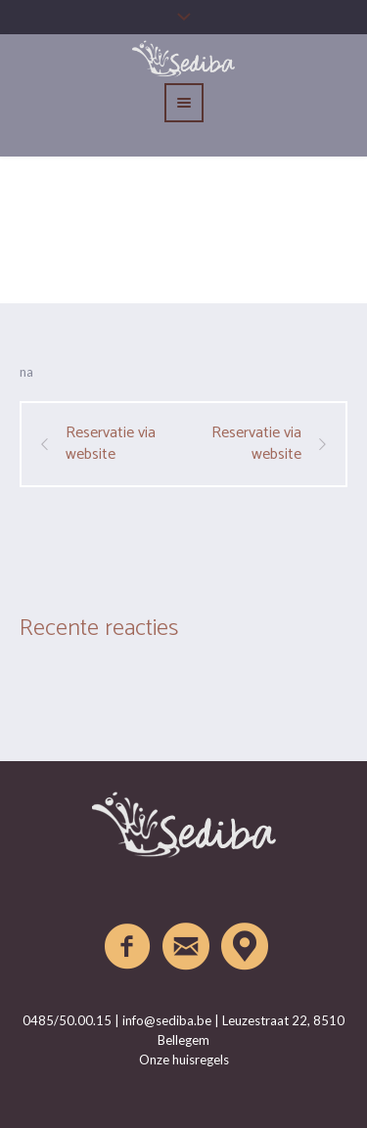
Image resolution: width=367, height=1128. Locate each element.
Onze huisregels (184, 1059)
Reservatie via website (111, 444)
